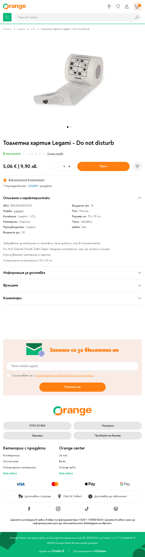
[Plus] (69, 166)
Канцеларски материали (19, 467)
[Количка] (137, 6)
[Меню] (7, 17)
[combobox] (73, 17)
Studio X (58, 551)
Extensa (100, 551)
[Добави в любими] (137, 166)
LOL (33, 29)
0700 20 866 (37, 425)
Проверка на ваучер (108, 435)
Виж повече (10, 473)
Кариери (37, 435)
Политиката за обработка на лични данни (64, 375)
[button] (67, 127)
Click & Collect (69, 496)
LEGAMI (33, 186)
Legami (21, 29)
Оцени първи (55, 154)
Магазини (108, 425)
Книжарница (11, 455)
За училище (10, 461)
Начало (7, 29)
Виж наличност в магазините (23, 180)
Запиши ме (72, 387)
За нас (63, 455)
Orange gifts (67, 467)
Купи (103, 166)
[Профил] (127, 6)
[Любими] (118, 6)
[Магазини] (109, 6)
